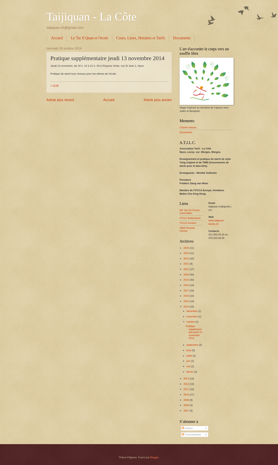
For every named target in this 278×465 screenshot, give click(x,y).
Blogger (154, 457)
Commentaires (191, 434)
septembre (192, 344)
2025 (186, 247)
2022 (186, 263)
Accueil (57, 38)
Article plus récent (60, 100)
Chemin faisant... (189, 127)
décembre (192, 311)
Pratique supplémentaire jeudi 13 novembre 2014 (194, 332)
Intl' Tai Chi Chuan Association (190, 212)
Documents (182, 38)
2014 (186, 306)
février (190, 371)
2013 (186, 378)
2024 (186, 253)
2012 (186, 383)
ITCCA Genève (188, 222)
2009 (186, 400)
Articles (187, 428)
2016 (186, 295)
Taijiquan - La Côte (91, 16)
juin (188, 360)
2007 (186, 410)
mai (188, 366)
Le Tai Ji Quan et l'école (89, 38)
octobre (190, 321)
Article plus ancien (158, 100)
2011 (186, 389)
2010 (186, 394)
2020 (186, 274)
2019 (186, 279)
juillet (189, 355)
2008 (186, 405)
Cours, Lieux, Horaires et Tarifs (140, 38)
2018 (186, 285)
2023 (186, 258)
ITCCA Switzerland (190, 218)
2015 (186, 301)
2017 (186, 290)
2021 (186, 269)
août (189, 350)
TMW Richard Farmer (187, 229)
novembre (192, 316)
